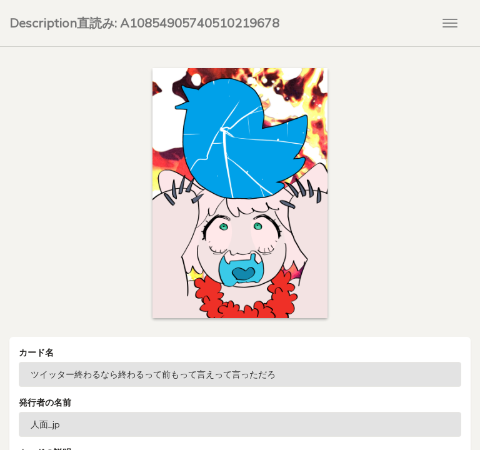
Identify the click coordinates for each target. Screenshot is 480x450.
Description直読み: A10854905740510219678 (144, 23)
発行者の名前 (45, 402)
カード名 (36, 352)
